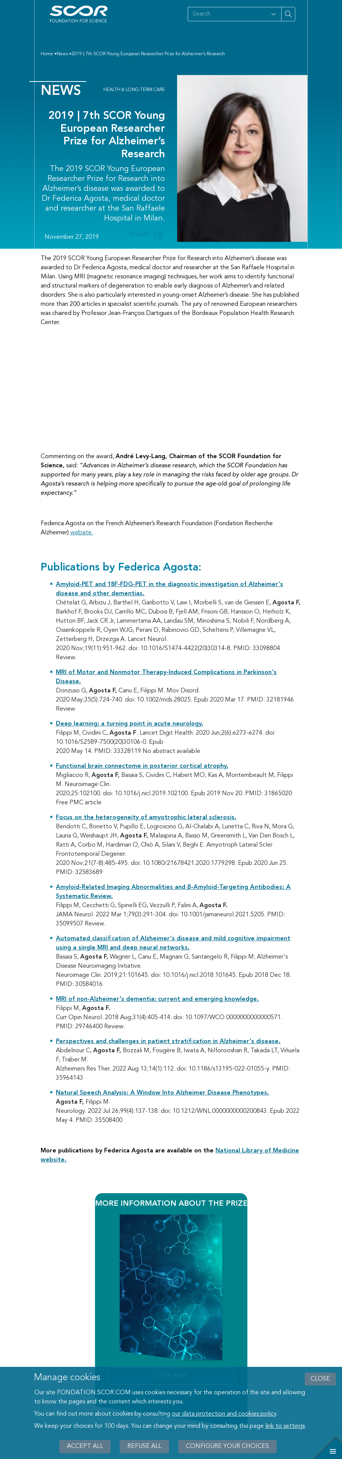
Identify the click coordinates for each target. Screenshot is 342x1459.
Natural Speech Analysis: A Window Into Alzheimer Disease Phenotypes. (162, 1093)
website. (81, 533)
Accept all (85, 1446)
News (62, 54)
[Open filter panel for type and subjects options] (273, 14)
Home (47, 54)
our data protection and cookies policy (224, 1414)
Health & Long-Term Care (134, 90)
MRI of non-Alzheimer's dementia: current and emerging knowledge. (157, 999)
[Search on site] (227, 14)
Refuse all (144, 1446)
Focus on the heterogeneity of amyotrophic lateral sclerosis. (146, 818)
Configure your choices (227, 1446)
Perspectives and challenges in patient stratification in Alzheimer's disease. (168, 1042)
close (320, 1379)
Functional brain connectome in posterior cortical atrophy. (142, 766)
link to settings (285, 1426)
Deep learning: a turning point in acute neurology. (129, 724)
